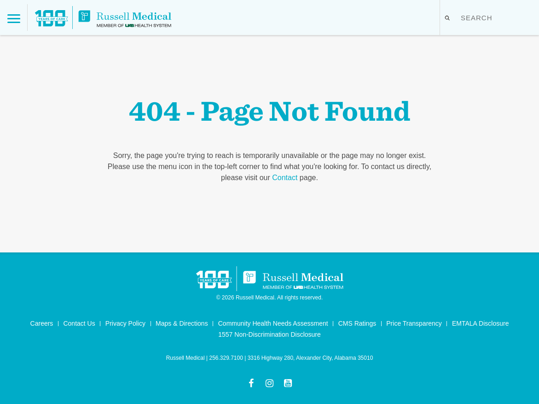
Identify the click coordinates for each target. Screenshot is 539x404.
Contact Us (79, 323)
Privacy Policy (125, 323)
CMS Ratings (357, 323)
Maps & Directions (182, 323)
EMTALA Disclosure (480, 323)
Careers (41, 323)
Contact (284, 178)
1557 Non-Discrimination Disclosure (269, 334)
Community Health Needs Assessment (273, 323)
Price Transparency (414, 323)
